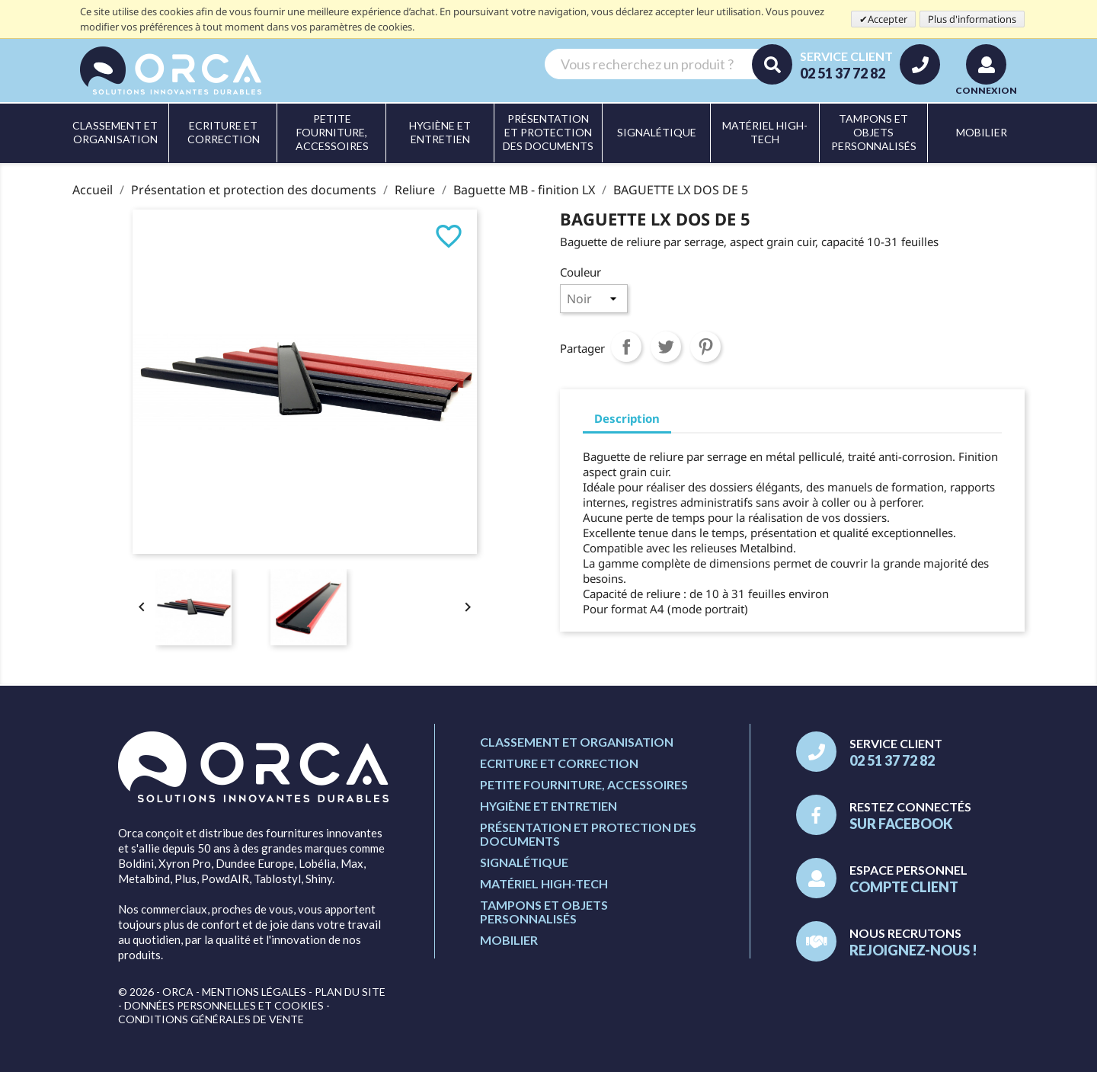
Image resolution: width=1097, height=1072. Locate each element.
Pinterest (705, 346)
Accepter (887, 19)
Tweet (666, 346)
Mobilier (509, 940)
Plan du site (350, 991)
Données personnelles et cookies (224, 1005)
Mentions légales (254, 991)
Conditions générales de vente (211, 1019)
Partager (626, 346)
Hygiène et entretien (548, 805)
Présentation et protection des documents (588, 834)
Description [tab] (627, 418)
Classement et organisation (576, 741)
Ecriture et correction (559, 763)
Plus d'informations (972, 19)
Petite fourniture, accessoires (584, 784)
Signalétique (524, 862)
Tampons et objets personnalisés (544, 912)
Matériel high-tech (544, 883)
